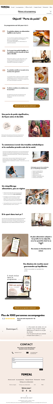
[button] (19, 7)
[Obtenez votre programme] (26, 11)
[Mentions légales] (12, 385)
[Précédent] (2, 331)
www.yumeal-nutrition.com (26, 401)
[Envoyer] (41, 369)
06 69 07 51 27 (18, 352)
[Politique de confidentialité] (24, 385)
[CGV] (34, 385)
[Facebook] (26, 391)
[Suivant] (50, 331)
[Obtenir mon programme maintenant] (26, 106)
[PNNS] (42, 385)
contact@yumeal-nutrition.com (34, 353)
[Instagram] (23, 391)
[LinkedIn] (30, 391)
